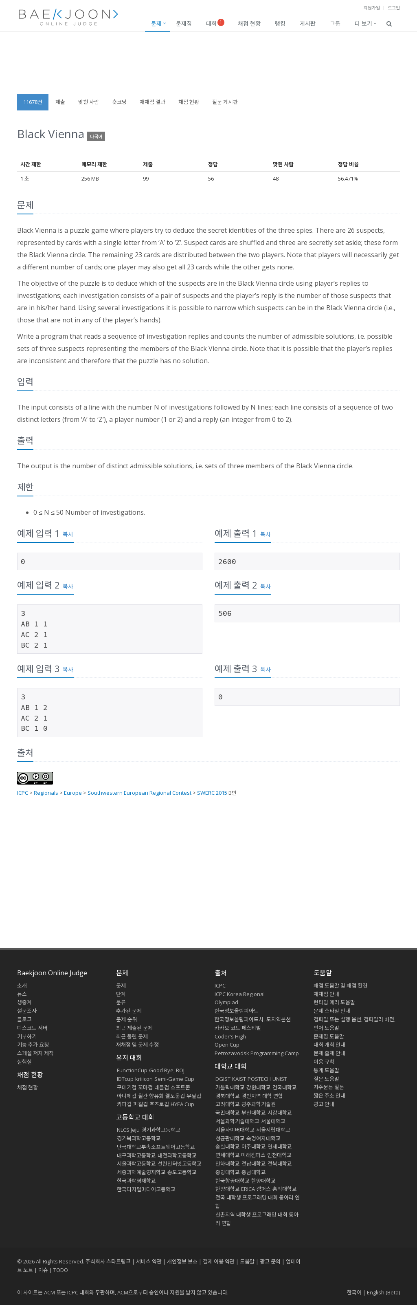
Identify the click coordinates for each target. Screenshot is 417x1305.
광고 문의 (270, 1261)
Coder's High (230, 1036)
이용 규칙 (324, 1061)
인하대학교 (227, 1163)
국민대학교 (227, 1112)
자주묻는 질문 (329, 1087)
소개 (22, 985)
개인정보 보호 (182, 1261)
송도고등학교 (182, 1172)
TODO (60, 1270)
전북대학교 (280, 1163)
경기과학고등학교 (160, 1129)
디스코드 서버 (32, 1028)
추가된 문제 (129, 1010)
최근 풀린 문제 (132, 1036)
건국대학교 (284, 1087)
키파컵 (124, 1104)
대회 (215, 23)
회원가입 (372, 7)
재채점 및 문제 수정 (137, 1044)
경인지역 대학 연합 (262, 1096)
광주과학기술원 (258, 1104)
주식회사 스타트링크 (108, 1261)
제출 (60, 102)
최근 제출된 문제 (134, 1028)
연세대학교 (280, 1146)
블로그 (24, 1019)
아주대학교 (253, 1146)
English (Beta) (383, 1292)
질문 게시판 (225, 102)
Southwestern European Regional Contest (139, 792)
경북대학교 (227, 1096)
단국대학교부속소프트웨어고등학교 (156, 1147)
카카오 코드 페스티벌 (238, 1028)
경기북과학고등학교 (139, 1138)
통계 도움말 (326, 1070)
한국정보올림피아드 (237, 1010)
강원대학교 (258, 1087)
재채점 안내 (326, 994)
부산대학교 (253, 1112)
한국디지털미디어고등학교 (146, 1189)
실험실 (24, 1061)
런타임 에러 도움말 (334, 1002)
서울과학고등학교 (136, 1163)
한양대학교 (263, 1180)
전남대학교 (253, 1163)
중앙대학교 (227, 1172)
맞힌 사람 (88, 102)
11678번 (32, 102)
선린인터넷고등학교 (180, 1163)
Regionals (46, 792)
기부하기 (27, 1036)
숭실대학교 (227, 1146)
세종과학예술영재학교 (141, 1172)
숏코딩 (119, 102)
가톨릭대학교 (230, 1087)
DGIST (222, 1078)
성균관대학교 (230, 1138)
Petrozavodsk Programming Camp (257, 1053)
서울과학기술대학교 (237, 1121)
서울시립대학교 (273, 1129)
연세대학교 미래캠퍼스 (240, 1155)
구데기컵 (126, 1087)
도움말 (323, 972)
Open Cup (227, 1044)
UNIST (279, 1078)
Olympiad (226, 1002)
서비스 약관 (149, 1261)
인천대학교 (279, 1155)
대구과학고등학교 (136, 1155)
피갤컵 (140, 1104)
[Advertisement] (208, 66)
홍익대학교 (284, 1189)
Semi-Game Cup (174, 1078)
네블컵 (161, 1087)
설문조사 (27, 1010)
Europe (73, 792)
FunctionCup (132, 1070)
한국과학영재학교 (136, 1180)
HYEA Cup (182, 1104)
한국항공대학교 (232, 1180)
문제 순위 (126, 1019)
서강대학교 (280, 1112)
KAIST (239, 1078)
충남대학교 (253, 1172)
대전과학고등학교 (177, 1155)
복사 (68, 534)
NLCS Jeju (128, 1129)
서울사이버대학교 (235, 1129)
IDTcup (125, 1078)
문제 (156, 23)
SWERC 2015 (212, 792)
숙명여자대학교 (263, 1138)
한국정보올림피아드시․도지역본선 (253, 1019)
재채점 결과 (152, 102)
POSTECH (259, 1078)
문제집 (184, 23)
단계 (121, 994)
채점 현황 (249, 23)
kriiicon (144, 1078)
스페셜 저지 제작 (35, 1053)
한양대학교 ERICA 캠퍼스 (243, 1189)
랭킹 (280, 23)
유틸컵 (194, 1096)
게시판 (308, 23)
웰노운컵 (175, 1096)
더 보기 (363, 23)
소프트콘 (180, 1087)
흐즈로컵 (159, 1104)
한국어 (354, 1292)
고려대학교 (227, 1104)
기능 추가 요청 (33, 1044)
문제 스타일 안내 (332, 1010)
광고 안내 (324, 1104)
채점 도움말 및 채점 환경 (340, 985)
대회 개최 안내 (329, 1044)
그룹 (335, 23)
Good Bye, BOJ (166, 1070)
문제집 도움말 (329, 1036)
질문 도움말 (326, 1078)
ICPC (22, 792)
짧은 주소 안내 (329, 1095)
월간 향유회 (151, 1096)
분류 (121, 1002)
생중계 (24, 1002)
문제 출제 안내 (329, 1053)
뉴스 (22, 994)
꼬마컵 (145, 1087)
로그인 (394, 7)
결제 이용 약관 (219, 1261)
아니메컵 (126, 1096)
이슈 (43, 1270)
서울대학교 (273, 1121)
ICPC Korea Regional (240, 994)
